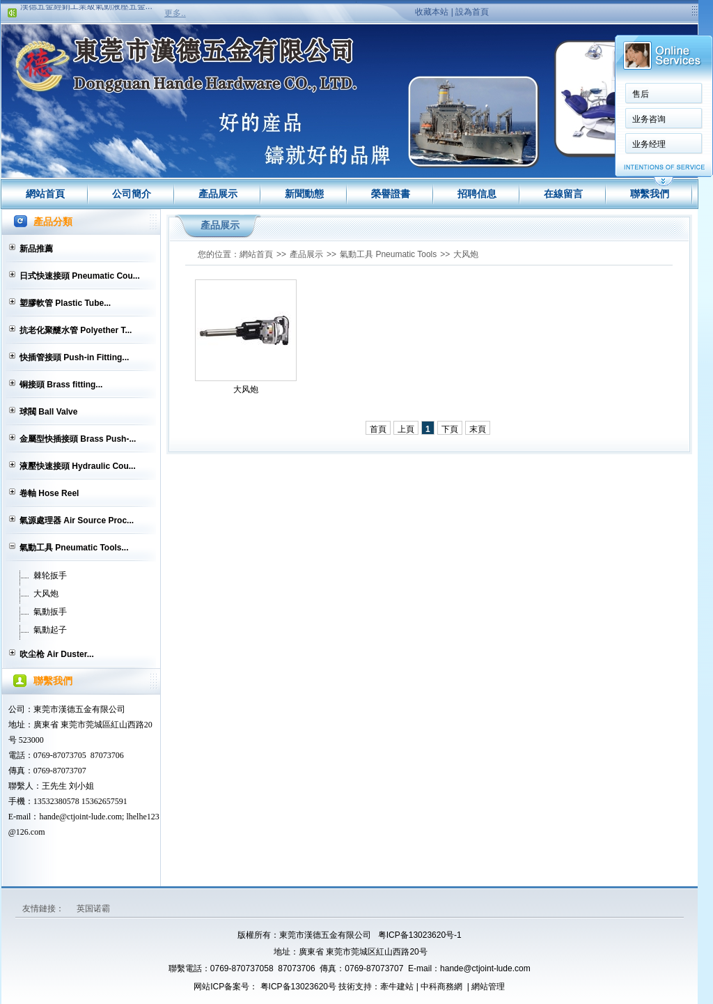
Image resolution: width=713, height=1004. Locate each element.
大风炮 (45, 593)
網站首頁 (45, 193)
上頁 (406, 429)
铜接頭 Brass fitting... (60, 384)
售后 (640, 94)
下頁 (449, 429)
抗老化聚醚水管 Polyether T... (75, 330)
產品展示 (217, 193)
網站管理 (488, 986)
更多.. (175, 13)
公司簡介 (131, 193)
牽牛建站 (397, 986)
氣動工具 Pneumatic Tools (388, 254)
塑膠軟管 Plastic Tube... (65, 303)
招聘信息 (476, 193)
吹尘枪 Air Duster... (56, 654)
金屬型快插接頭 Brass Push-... (77, 439)
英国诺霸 (93, 908)
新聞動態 (304, 193)
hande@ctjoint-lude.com (485, 968)
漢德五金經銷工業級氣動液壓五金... (86, 10)
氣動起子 (50, 630)
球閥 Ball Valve (48, 412)
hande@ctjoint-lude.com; (81, 816)
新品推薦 (36, 249)
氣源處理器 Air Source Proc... (76, 520)
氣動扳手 (50, 612)
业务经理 (649, 144)
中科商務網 (441, 986)
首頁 (378, 429)
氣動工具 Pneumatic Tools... (73, 548)
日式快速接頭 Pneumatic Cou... (79, 276)
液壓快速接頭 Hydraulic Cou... (77, 466)
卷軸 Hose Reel (49, 493)
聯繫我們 (649, 193)
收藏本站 (431, 12)
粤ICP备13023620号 (297, 986)
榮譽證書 (390, 193)
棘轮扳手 (50, 575)
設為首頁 (472, 12)
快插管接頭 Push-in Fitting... (74, 357)
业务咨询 (649, 119)
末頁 (477, 429)
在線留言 (563, 193)
